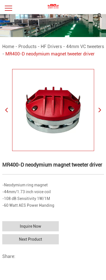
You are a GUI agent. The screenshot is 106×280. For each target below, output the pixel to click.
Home (8, 46)
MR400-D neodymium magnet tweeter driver (50, 54)
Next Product (30, 239)
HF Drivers (51, 46)
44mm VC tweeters (85, 46)
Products (27, 46)
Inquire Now (30, 226)
